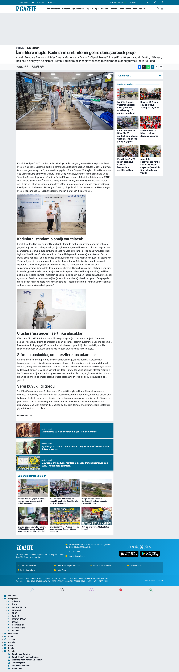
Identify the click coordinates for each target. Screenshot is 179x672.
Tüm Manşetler (134, 566)
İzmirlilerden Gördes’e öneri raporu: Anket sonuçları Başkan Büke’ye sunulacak (64, 529)
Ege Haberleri (78, 9)
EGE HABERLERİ (17, 607)
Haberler (20, 48)
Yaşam (114, 9)
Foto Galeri (23, 2)
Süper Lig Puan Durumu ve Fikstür (25, 660)
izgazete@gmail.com (76, 556)
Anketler (10, 642)
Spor (97, 9)
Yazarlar (52, 2)
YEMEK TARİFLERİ (101, 581)
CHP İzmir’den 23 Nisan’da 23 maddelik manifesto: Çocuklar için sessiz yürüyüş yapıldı (64, 501)
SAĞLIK (77, 581)
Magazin (89, 9)
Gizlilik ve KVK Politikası (68, 578)
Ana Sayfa (10, 596)
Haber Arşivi (60, 570)
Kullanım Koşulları (50, 578)
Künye (19, 578)
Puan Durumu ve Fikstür (101, 566)
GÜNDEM (100, 578)
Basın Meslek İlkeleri (34, 578)
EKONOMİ (31, 581)
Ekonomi (105, 9)
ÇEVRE (108, 578)
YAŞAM (89, 581)
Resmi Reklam (139, 9)
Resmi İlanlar (125, 9)
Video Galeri (38, 2)
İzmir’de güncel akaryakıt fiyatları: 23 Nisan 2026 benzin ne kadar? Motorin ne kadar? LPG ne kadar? (32, 529)
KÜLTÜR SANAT (57, 581)
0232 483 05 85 (74, 552)
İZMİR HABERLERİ (32, 48)
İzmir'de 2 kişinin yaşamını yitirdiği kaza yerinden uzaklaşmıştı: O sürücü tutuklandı (32, 501)
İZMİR (12, 604)
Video (8, 636)
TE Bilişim (159, 581)
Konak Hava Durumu (27, 566)
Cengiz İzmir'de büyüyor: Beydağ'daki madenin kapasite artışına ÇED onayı (94, 501)
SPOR (83, 581)
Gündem (66, 9)
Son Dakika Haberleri (27, 570)
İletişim (9, 648)
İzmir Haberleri (53, 9)
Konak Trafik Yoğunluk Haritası (67, 566)
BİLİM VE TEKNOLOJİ (87, 578)
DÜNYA (13, 622)
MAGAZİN (69, 581)
